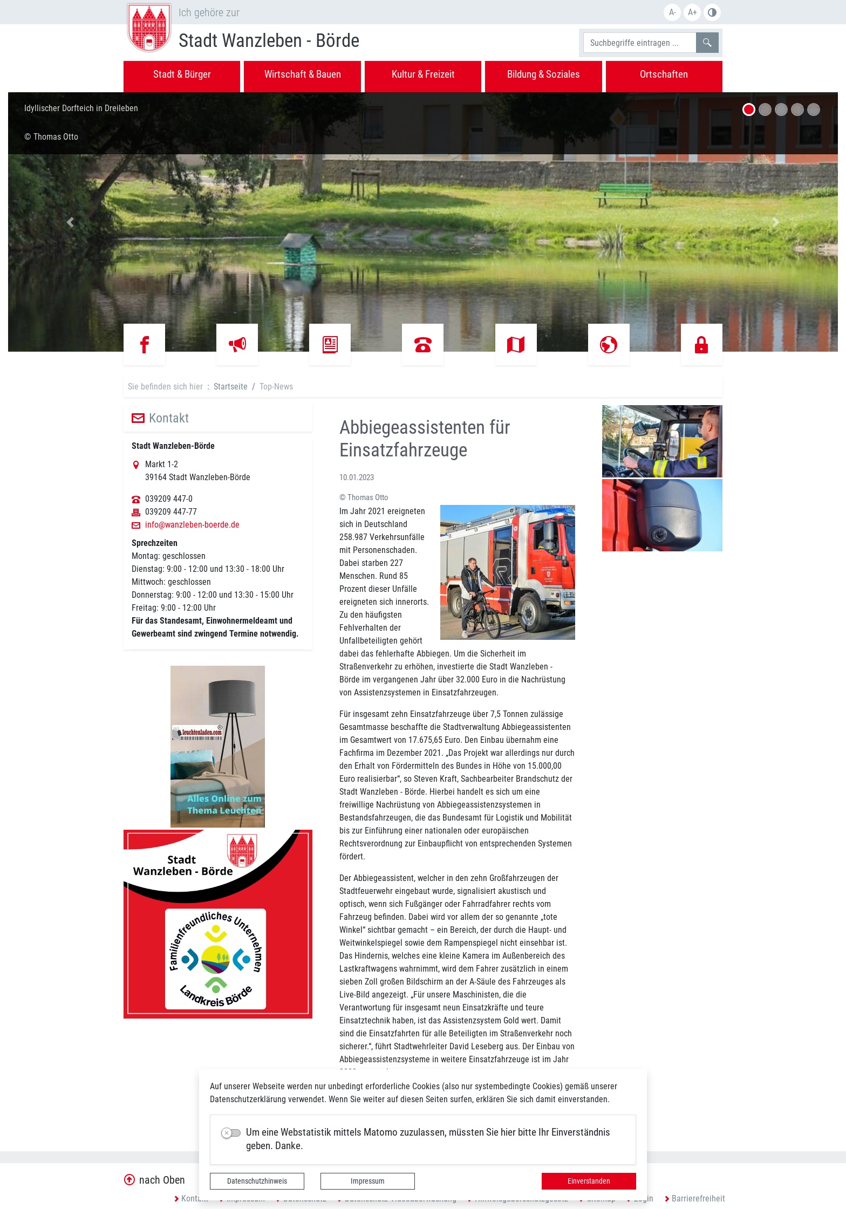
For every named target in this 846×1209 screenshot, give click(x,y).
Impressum (368, 1181)
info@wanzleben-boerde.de (192, 525)
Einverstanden (589, 1181)
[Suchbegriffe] (640, 42)
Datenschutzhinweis (257, 1181)
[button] (70, 222)
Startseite (231, 386)
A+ (692, 12)
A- (672, 12)
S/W (712, 12)
